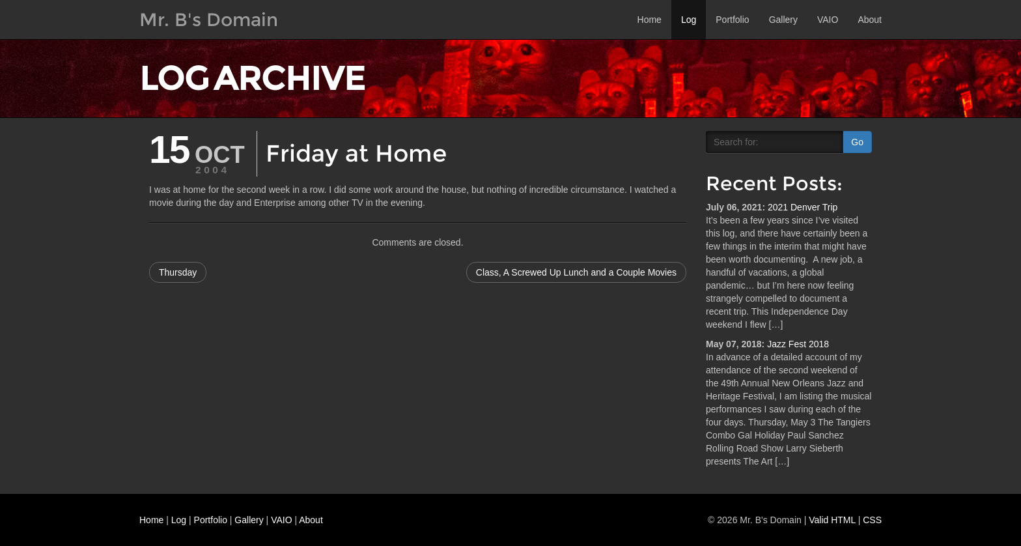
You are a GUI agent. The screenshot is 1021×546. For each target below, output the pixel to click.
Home (649, 19)
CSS (872, 520)
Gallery (783, 19)
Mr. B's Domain (208, 19)
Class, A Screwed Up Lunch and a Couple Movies (576, 272)
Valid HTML (832, 520)
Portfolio (732, 19)
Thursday (178, 272)
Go (857, 142)
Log (688, 19)
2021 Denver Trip (802, 207)
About (870, 19)
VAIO (827, 19)
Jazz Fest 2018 (798, 344)
